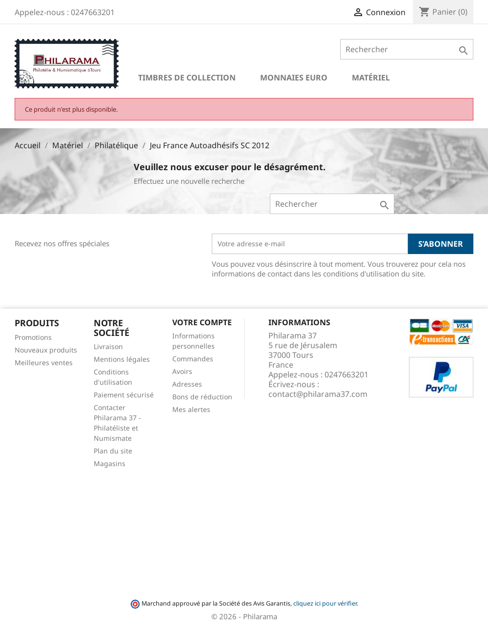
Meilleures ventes (44, 362)
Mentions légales (122, 359)
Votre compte (202, 322)
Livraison (108, 346)
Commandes (192, 358)
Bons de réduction (202, 396)
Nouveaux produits (46, 349)
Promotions (33, 337)
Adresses (187, 384)
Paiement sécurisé (124, 394)
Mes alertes (191, 409)
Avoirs (182, 371)
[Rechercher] (406, 49)
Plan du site (113, 450)
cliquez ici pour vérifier (325, 603)
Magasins (109, 463)
